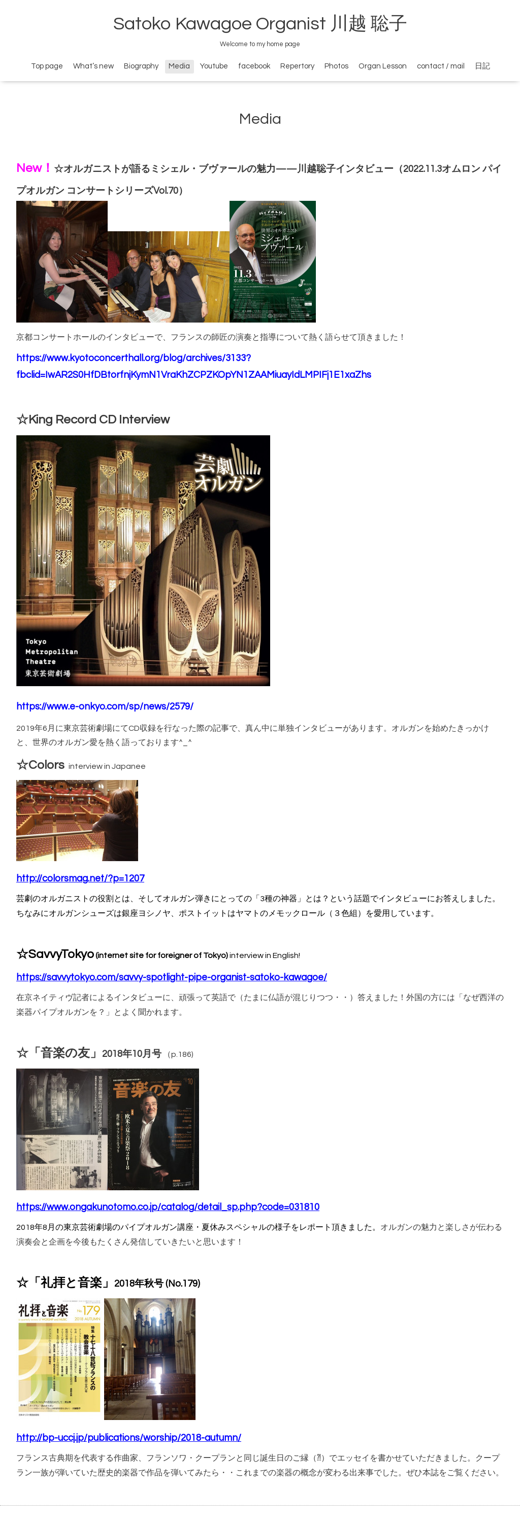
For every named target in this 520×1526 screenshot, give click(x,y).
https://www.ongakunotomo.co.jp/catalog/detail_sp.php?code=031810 (167, 1207)
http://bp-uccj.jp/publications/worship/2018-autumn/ (128, 1438)
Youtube (214, 66)
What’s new (93, 66)
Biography (141, 66)
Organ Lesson (383, 66)
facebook (254, 66)
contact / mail (441, 66)
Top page (47, 66)
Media (179, 66)
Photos (336, 66)
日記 (482, 66)
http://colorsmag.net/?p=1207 (80, 878)
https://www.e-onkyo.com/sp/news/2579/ (104, 707)
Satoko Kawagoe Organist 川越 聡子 (260, 23)
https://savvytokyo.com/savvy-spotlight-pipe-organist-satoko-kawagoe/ (171, 977)
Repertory (297, 66)
